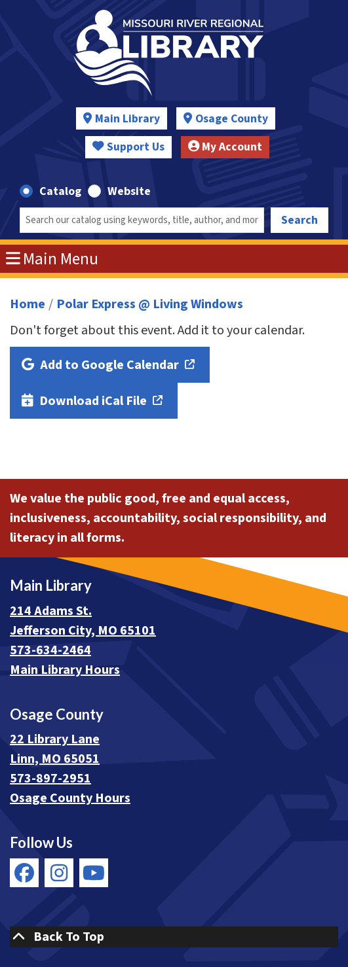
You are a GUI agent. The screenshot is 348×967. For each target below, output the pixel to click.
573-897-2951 (50, 778)
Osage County (231, 119)
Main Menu (52, 259)
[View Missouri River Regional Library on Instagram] (59, 872)
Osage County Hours (70, 798)
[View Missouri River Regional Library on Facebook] (24, 872)
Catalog (60, 191)
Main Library (127, 119)
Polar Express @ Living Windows (149, 304)
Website (129, 191)
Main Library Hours (65, 670)
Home (27, 304)
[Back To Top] (174, 936)
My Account (225, 147)
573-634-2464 (50, 650)
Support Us (128, 147)
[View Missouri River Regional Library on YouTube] (93, 872)
